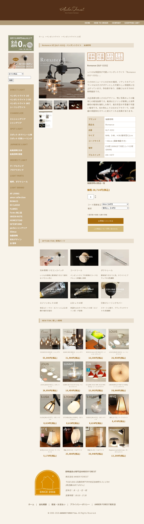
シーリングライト (18, 107)
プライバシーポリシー (80, 504)
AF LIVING (14, 193)
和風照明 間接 (16, 154)
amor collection (18, 197)
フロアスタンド (17, 169)
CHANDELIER (16, 113)
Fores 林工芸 (16, 212)
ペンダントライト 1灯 (19, 95)
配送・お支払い (58, 504)
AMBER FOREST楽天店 (105, 504)
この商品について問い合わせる (106, 229)
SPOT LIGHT (16, 128)
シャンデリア (16, 122)
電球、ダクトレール (19, 181)
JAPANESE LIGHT (19, 144)
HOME (87, 23)
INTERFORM (16, 224)
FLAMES (14, 208)
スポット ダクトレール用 (21, 134)
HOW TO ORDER (101, 23)
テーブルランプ (17, 166)
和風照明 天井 (16, 150)
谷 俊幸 (13, 243)
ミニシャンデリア (18, 119)
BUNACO (14, 201)
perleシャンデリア (18, 228)
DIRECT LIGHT (17, 89)
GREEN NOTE (16, 216)
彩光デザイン (16, 239)
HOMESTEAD (16, 220)
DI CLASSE (15, 205)
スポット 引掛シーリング (21, 138)
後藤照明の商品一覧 (96, 183)
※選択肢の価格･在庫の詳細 (97, 215)
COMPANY (116, 23)
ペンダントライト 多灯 (20, 103)
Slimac (13, 231)
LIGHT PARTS (17, 175)
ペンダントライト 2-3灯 (20, 99)
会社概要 (43, 504)
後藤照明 (14, 235)
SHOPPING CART (132, 23)
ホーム (31, 504)
